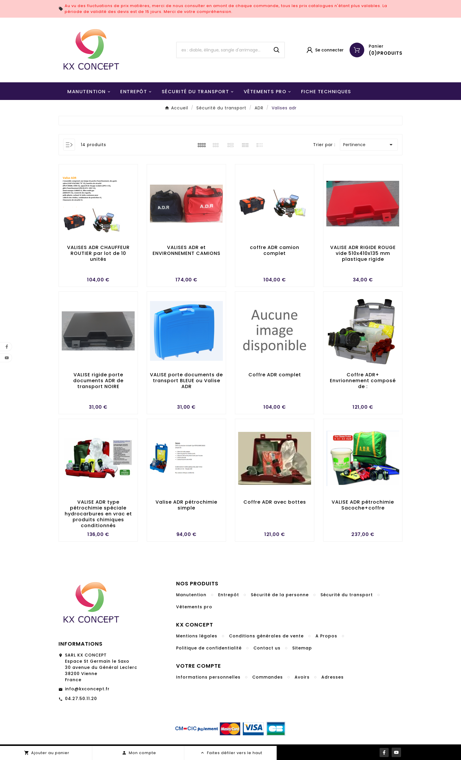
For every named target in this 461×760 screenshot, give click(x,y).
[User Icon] (325, 50)
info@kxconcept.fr (87, 689)
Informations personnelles (208, 677)
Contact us (266, 648)
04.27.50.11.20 (81, 698)
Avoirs (302, 677)
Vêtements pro (194, 607)
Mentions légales (196, 636)
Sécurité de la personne (280, 595)
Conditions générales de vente (266, 636)
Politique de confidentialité (209, 648)
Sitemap (302, 648)
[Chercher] (223, 50)
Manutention (191, 595)
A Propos (326, 636)
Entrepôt (228, 595)
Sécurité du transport (346, 595)
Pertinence (369, 144)
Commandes (267, 677)
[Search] (277, 50)
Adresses (332, 677)
